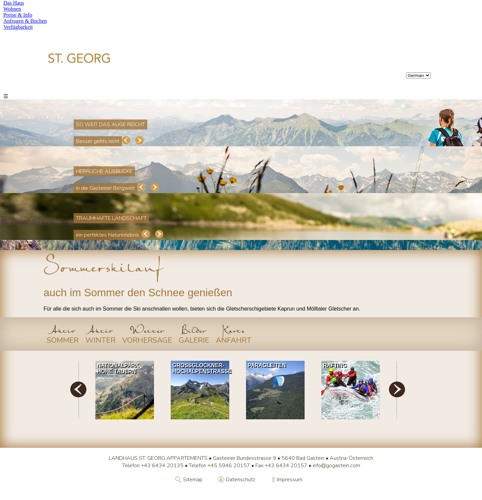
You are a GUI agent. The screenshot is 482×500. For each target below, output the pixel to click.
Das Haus (13, 3)
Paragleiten (267, 365)
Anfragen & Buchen (25, 21)
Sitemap (193, 479)
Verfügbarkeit (18, 27)
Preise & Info (17, 15)
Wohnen (12, 9)
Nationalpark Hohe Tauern (118, 368)
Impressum (289, 479)
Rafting (335, 365)
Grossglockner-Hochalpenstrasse (201, 368)
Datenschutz (240, 479)
